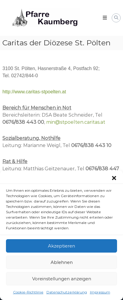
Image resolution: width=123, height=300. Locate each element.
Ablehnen (62, 262)
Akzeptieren (61, 246)
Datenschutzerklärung (66, 292)
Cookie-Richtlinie (28, 292)
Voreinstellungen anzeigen (61, 279)
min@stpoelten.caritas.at (75, 122)
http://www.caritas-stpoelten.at (34, 91)
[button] (114, 179)
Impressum (100, 292)
